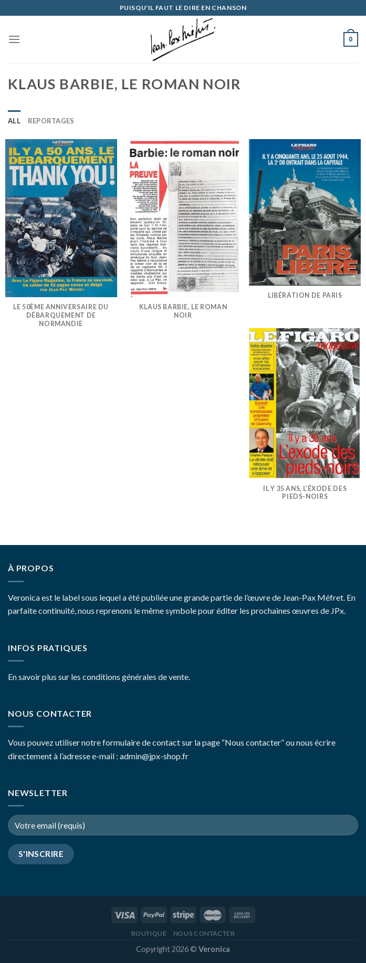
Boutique (149, 933)
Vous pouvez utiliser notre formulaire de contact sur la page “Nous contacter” (146, 742)
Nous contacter (204, 933)
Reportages (51, 121)
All (14, 121)
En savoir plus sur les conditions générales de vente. (99, 677)
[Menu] (14, 39)
